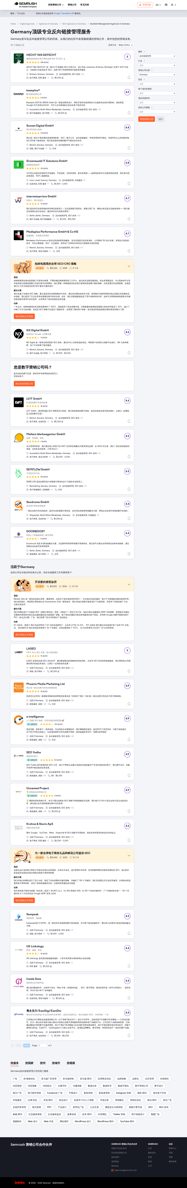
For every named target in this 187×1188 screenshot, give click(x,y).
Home (13, 24)
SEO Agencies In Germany (74, 24)
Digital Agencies (27, 24)
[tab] (15, 1063)
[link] (72, 5)
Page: (34, 1045)
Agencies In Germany (48, 24)
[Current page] (42, 1045)
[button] (158, 5)
